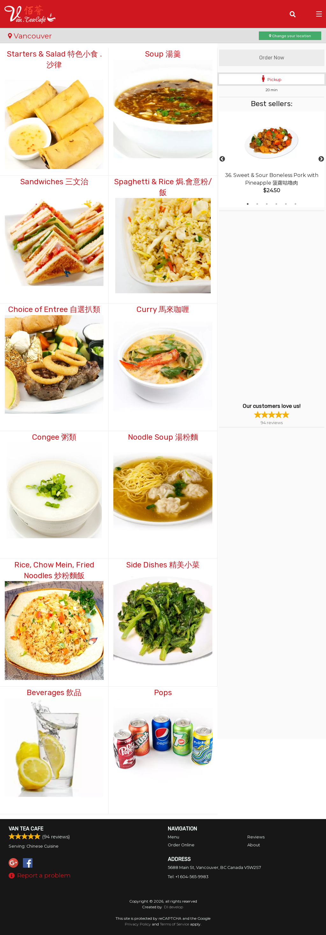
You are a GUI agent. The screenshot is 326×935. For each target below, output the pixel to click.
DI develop (173, 907)
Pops (163, 692)
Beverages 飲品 (54, 692)
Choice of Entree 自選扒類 (54, 309)
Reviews (256, 837)
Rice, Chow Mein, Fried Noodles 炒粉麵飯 (54, 570)
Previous (222, 159)
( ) (305, 14)
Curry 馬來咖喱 (163, 309)
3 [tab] (267, 204)
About (253, 845)
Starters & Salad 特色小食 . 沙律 (54, 59)
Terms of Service (174, 924)
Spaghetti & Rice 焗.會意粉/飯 (163, 187)
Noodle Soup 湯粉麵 (163, 437)
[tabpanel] (272, 159)
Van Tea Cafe (26, 829)
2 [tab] (257, 204)
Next (321, 159)
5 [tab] (286, 204)
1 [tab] (247, 204)
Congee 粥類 (54, 437)
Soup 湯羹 (163, 54)
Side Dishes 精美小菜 (163, 564)
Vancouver (30, 35)
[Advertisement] (259, 306)
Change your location (290, 36)
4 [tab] (276, 204)
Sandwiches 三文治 (54, 181)
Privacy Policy (138, 924)
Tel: (188, 876)
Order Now (271, 58)
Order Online (181, 845)
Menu (173, 837)
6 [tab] (295, 204)
